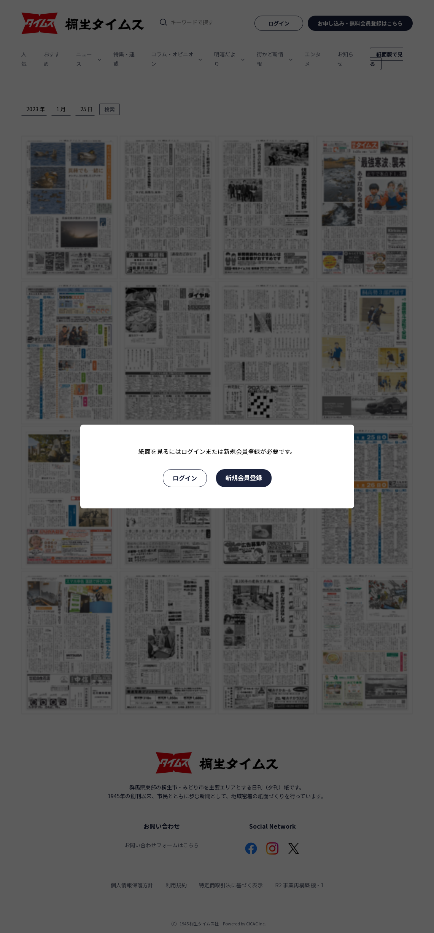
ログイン (185, 477)
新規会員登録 (244, 477)
